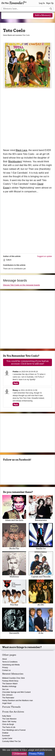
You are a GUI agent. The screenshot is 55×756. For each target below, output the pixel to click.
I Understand (19, 753)
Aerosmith (14, 621)
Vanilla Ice (41, 536)
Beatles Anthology (9, 686)
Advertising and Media (11, 665)
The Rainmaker (8, 698)
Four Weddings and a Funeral (14, 730)
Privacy (5, 667)
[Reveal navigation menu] (5, 15)
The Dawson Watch (9, 684)
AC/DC (41, 592)
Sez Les (5, 689)
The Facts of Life (8, 727)
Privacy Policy (36, 753)
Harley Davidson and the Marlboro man (17, 700)
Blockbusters (15, 161)
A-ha (41, 621)
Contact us (6, 670)
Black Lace (21, 150)
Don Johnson (7, 695)
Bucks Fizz (14, 536)
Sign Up (50, 3)
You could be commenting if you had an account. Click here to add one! (27, 362)
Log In (42, 3)
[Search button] (51, 9)
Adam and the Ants (14, 508)
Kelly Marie (6, 716)
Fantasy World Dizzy (10, 681)
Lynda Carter (7, 738)
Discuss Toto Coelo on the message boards (21, 285)
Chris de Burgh (8, 724)
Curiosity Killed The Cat (11, 741)
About (4, 659)
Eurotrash (6, 736)
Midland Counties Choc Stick (13, 678)
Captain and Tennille (41, 564)
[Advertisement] (27, 119)
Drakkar (5, 733)
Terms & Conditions (9, 662)
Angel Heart (6, 703)
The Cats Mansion (9, 719)
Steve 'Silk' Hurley (9, 722)
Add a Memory (43, 15)
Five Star (14, 592)
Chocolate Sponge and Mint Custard (16, 692)
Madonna (14, 564)
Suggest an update (44, 256)
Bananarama (41, 508)
